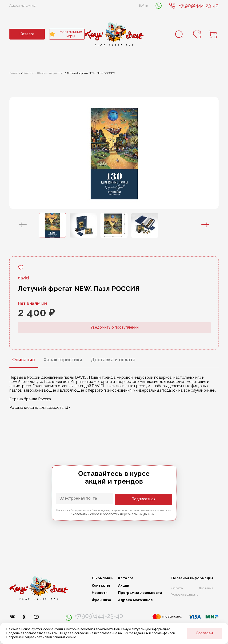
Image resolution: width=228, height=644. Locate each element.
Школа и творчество (50, 73)
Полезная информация (192, 578)
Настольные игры (65, 34)
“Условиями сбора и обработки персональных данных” (113, 514)
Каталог (27, 34)
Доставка (206, 588)
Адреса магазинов (22, 5)
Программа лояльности (140, 593)
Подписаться (153, 499)
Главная (14, 73)
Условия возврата (184, 594)
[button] (23, 225)
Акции (123, 586)
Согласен (204, 633)
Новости (100, 593)
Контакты (101, 586)
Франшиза (101, 600)
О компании (102, 578)
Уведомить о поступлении (114, 327)
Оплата (177, 588)
